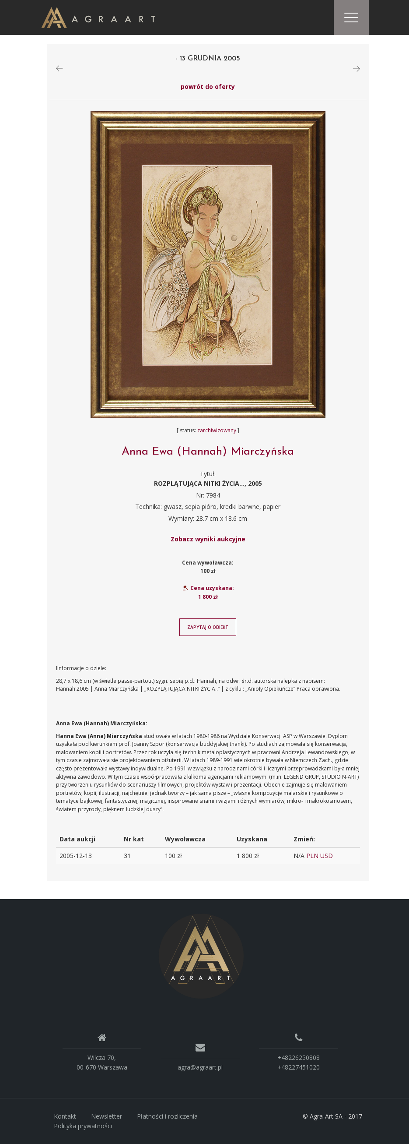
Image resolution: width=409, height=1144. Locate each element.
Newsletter (106, 1116)
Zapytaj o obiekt (207, 627)
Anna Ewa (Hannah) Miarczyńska (208, 451)
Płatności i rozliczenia (167, 1116)
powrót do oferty (208, 86)
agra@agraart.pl (200, 1067)
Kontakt (65, 1116)
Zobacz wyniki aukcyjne (208, 539)
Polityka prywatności (83, 1126)
